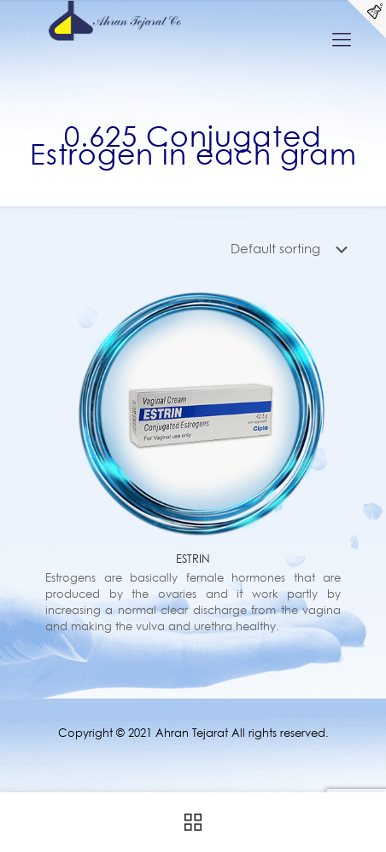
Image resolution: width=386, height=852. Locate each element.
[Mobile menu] (341, 39)
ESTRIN (193, 558)
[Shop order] (292, 249)
